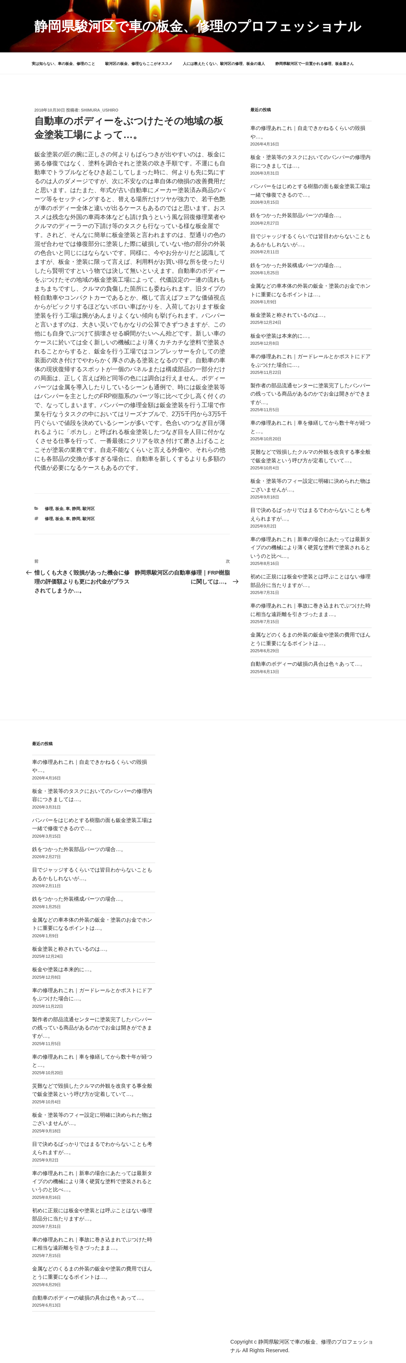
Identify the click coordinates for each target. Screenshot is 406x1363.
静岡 (76, 508)
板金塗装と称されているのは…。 (289, 315)
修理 (49, 508)
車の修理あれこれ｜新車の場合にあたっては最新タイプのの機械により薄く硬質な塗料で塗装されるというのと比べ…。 (310, 547)
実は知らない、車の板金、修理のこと (63, 64)
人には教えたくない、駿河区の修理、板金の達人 (224, 64)
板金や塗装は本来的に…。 (281, 336)
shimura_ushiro (99, 110)
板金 (59, 508)
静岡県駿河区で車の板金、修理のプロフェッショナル (197, 26)
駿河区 (88, 508)
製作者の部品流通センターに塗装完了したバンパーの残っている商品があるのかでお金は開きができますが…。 (310, 393)
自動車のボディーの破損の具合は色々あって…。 (307, 664)
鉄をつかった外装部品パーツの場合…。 (297, 215)
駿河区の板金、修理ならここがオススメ (138, 64)
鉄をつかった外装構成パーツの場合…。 (297, 265)
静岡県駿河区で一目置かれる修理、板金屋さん (314, 64)
